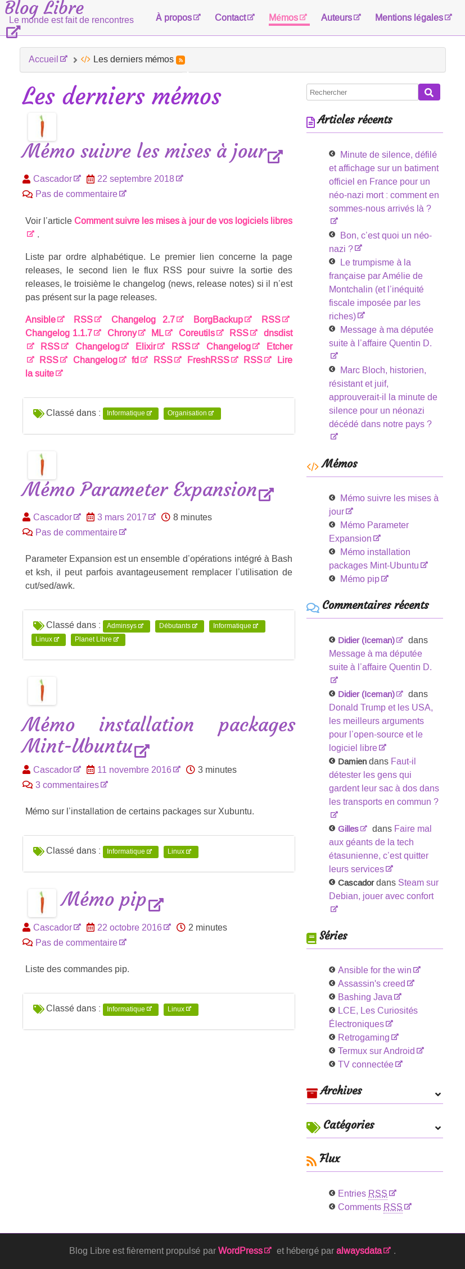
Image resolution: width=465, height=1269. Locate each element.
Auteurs (336, 18)
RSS (83, 320)
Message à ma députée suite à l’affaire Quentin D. (381, 336)
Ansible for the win (375, 970)
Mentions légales (409, 18)
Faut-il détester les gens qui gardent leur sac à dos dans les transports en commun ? (384, 781)
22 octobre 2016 (129, 927)
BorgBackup (218, 320)
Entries (362, 1193)
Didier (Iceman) (366, 640)
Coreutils (197, 333)
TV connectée (366, 1064)
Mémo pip (104, 900)
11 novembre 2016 (134, 770)
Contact (230, 18)
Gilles (348, 829)
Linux (43, 639)
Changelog (97, 346)
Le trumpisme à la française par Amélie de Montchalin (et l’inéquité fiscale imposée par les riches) (376, 289)
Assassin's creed (371, 983)
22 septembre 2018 (135, 179)
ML (157, 333)
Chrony (122, 333)
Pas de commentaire (76, 194)
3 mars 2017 (122, 517)
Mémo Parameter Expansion (139, 490)
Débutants (175, 625)
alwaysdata (359, 1251)
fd (135, 360)
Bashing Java (365, 997)
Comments (370, 1207)
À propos (174, 18)
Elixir (146, 346)
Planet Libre (93, 639)
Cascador (52, 179)
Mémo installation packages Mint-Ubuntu (158, 735)
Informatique (126, 413)
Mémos (283, 18)
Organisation (187, 413)
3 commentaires (67, 785)
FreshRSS (208, 360)
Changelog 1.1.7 (59, 333)
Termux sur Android (376, 1051)
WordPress (240, 1251)
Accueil (43, 59)
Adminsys (122, 625)
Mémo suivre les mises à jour (144, 152)
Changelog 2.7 (143, 320)
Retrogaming (364, 1037)
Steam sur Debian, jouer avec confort (384, 889)
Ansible (40, 320)
